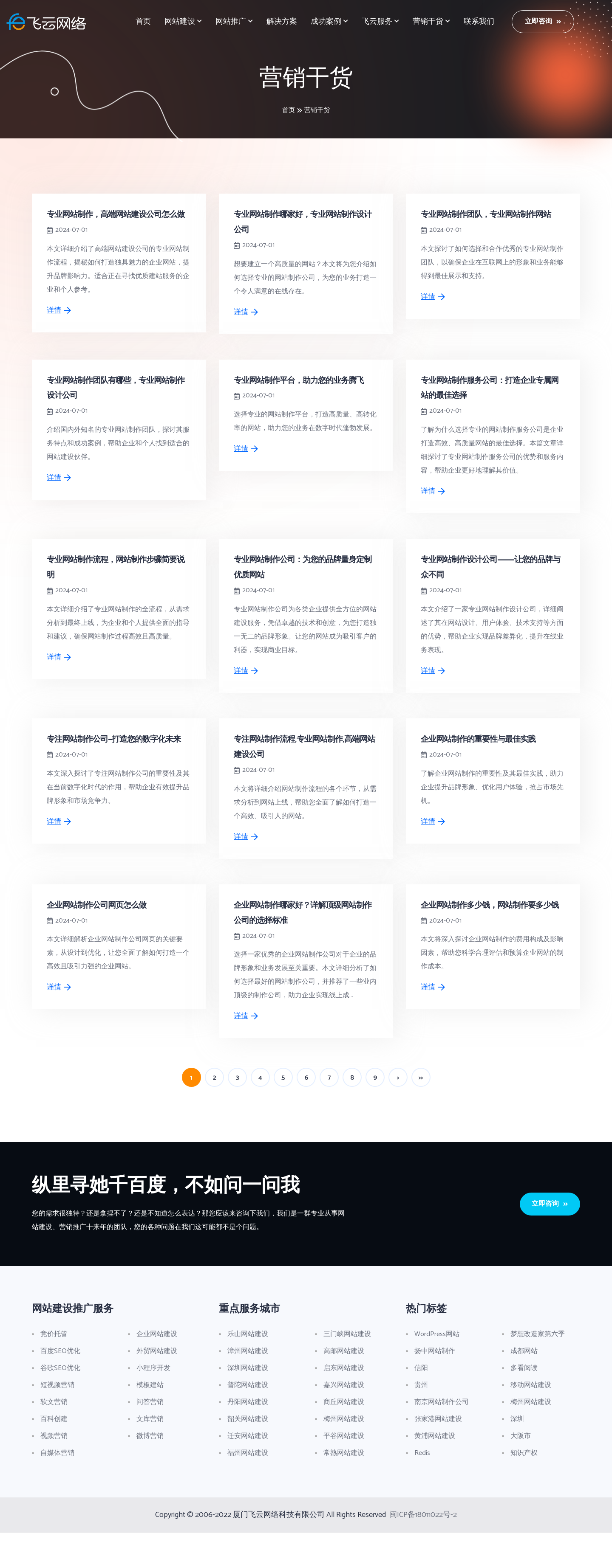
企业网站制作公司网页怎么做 (99, 914)
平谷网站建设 (343, 1445)
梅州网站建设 (343, 1428)
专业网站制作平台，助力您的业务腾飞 (302, 392)
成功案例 (326, 21)
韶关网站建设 (247, 1428)
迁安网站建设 (247, 1445)
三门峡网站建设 (347, 1343)
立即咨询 (543, 21)
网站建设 (179, 21)
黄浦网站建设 (434, 1445)
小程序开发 (153, 1377)
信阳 (421, 1377)
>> (421, 1087)
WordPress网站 (436, 1343)
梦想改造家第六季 (537, 1343)
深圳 (517, 1428)
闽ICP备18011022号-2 (423, 1524)
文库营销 (150, 1428)
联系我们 (479, 21)
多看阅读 (524, 1377)
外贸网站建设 (156, 1360)
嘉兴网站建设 (343, 1394)
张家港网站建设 (438, 1428)
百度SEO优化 (60, 1360)
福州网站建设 (247, 1462)
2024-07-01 (71, 244)
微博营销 (150, 1445)
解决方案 (281, 21)
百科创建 (54, 1428)
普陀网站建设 (247, 1394)
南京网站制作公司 (441, 1411)
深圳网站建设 (247, 1377)
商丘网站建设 (343, 1411)
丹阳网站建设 (247, 1411)
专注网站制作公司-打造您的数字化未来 (117, 749)
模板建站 (150, 1394)
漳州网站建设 (247, 1360)
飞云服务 (377, 21)
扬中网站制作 (434, 1360)
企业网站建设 (156, 1343)
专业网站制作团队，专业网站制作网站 (489, 213)
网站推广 (230, 21)
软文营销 (54, 1411)
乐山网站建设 (247, 1343)
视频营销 (54, 1445)
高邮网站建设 (343, 1360)
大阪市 (520, 1445)
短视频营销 (57, 1394)
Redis (422, 1462)
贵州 (421, 1394)
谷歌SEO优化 (60, 1377)
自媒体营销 (57, 1462)
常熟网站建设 (343, 1462)
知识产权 (524, 1462)
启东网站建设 (343, 1377)
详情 (59, 324)
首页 (143, 21)
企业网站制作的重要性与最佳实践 (481, 749)
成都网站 (524, 1360)
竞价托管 (54, 1343)
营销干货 (428, 21)
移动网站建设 (530, 1394)
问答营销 (150, 1411)
